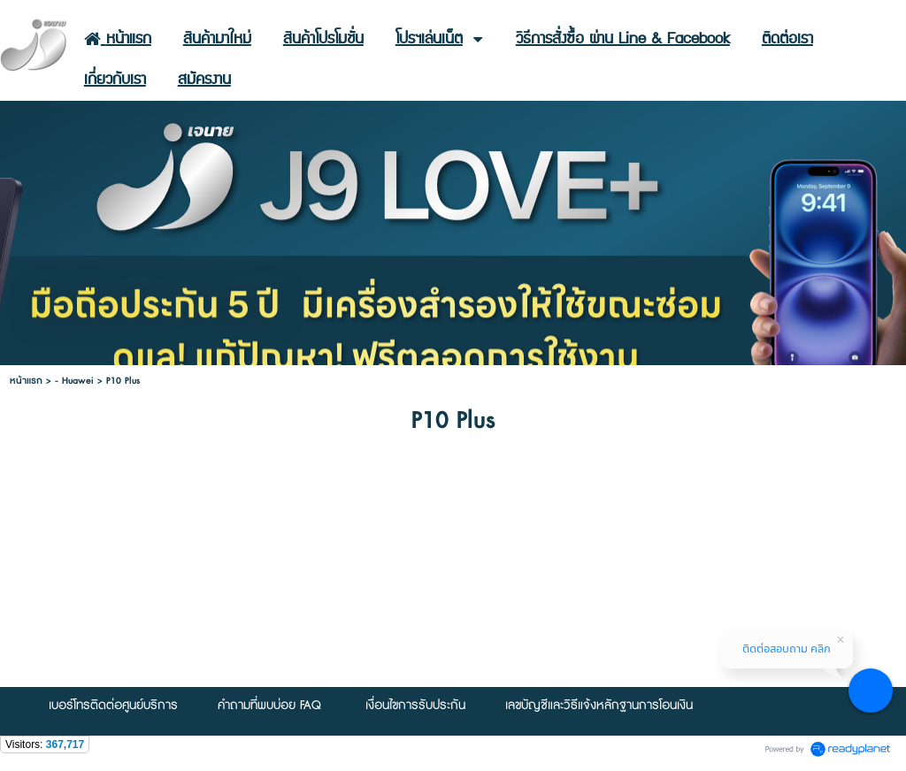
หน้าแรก (26, 380)
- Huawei (74, 380)
